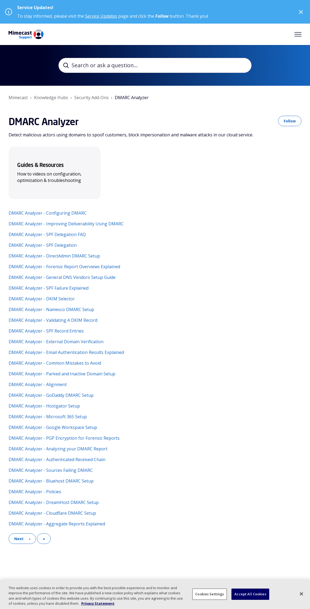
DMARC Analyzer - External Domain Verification (56, 342)
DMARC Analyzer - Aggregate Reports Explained (57, 524)
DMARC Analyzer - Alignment (38, 384)
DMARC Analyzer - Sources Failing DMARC (51, 470)
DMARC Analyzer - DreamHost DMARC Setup (54, 502)
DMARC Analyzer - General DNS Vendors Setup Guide (62, 277)
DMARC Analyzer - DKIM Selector (42, 299)
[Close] (301, 594)
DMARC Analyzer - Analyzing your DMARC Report (58, 449)
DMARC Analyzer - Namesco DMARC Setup (51, 309)
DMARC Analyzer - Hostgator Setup (44, 406)
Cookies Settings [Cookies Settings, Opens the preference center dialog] (209, 594)
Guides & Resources (40, 165)
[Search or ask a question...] (155, 65)
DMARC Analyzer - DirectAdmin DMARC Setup (54, 256)
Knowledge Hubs (51, 97)
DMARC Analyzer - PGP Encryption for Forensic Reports (64, 438)
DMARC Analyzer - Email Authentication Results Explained (66, 352)
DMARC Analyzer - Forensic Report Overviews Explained (64, 267)
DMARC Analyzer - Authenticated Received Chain (57, 459)
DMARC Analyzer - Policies (35, 492)
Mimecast (18, 97)
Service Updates (101, 16)
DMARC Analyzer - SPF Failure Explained (48, 288)
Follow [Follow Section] (290, 121)
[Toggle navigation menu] (298, 34)
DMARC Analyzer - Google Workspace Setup (53, 427)
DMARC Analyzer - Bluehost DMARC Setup (51, 481)
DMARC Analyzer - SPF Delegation (43, 245)
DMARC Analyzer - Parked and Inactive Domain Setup (62, 374)
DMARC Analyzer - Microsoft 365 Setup (48, 417)
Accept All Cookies (250, 594)
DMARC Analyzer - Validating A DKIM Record (53, 320)
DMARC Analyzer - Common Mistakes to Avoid (55, 363)
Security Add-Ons (91, 97)
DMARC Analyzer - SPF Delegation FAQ (47, 234)
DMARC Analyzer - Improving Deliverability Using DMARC (66, 224)
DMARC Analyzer (132, 97)
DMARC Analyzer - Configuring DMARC (48, 213)
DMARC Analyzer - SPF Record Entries (46, 331)
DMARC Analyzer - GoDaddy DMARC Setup (51, 395)
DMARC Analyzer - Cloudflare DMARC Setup (52, 513)
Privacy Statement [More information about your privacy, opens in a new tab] (98, 603)
